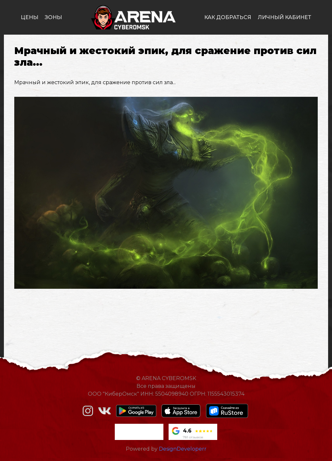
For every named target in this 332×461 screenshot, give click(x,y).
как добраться (227, 17)
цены (29, 17)
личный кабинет (284, 17)
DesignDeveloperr (183, 449)
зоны (53, 17)
